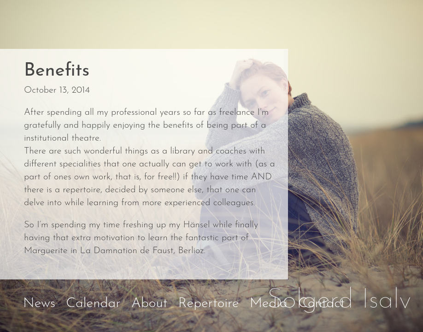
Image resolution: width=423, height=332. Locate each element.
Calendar (93, 303)
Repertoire (208, 303)
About (149, 303)
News (39, 303)
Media (269, 303)
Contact (321, 303)
